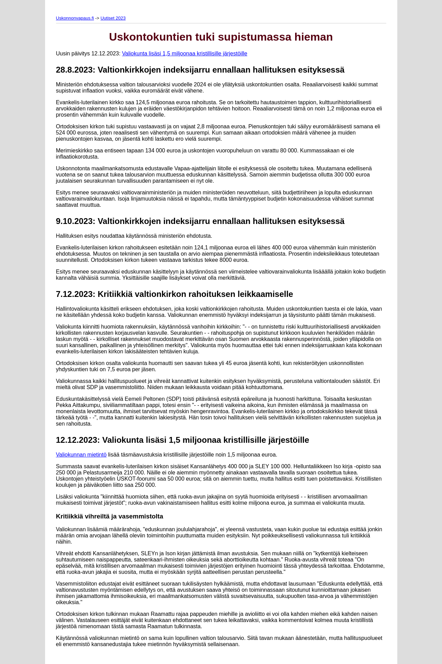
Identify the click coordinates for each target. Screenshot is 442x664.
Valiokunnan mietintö (81, 455)
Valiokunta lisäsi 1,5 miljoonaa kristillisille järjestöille (184, 53)
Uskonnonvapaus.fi (75, 18)
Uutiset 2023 (113, 18)
